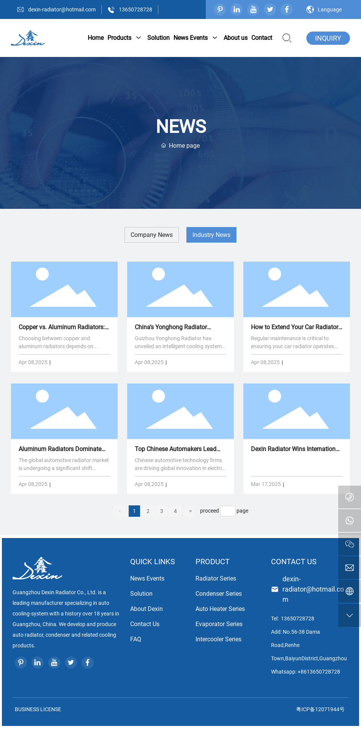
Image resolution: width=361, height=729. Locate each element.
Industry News (211, 234)
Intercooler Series (218, 639)
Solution (141, 593)
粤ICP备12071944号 (320, 709)
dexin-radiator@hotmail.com (62, 9)
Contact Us (144, 624)
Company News (152, 234)
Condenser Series (218, 593)
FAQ (135, 639)
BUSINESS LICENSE (37, 709)
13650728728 (135, 9)
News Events (147, 578)
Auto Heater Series (220, 608)
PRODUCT (212, 561)
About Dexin (146, 608)
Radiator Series (215, 578)
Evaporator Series (219, 624)
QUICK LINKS (152, 561)
